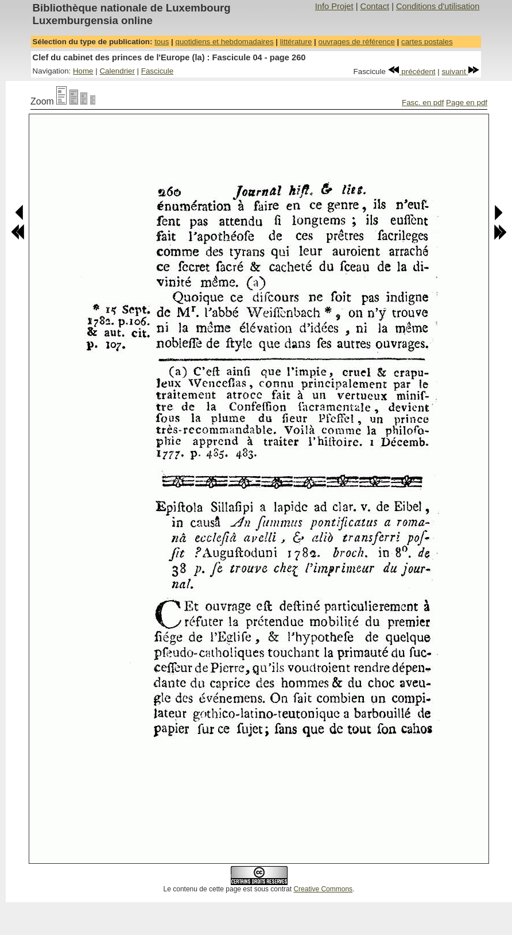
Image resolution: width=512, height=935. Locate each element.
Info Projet (334, 6)
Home (83, 71)
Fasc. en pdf (423, 102)
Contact (375, 6)
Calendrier (117, 71)
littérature (296, 41)
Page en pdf (466, 102)
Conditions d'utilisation (437, 6)
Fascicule (157, 71)
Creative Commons (322, 889)
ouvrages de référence (356, 41)
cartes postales (427, 41)
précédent (412, 71)
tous (161, 41)
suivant (460, 71)
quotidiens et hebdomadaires (224, 41)
